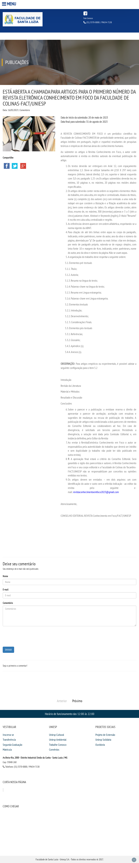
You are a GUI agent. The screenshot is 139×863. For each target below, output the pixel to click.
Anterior (62, 701)
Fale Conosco (88, 18)
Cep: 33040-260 (9, 762)
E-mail (5, 589)
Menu (9, 4)
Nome (5, 576)
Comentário (8, 603)
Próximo (77, 701)
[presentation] (30, 636)
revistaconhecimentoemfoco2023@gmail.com (96, 492)
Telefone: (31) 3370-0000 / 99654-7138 (21, 766)
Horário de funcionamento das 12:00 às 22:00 (69, 714)
